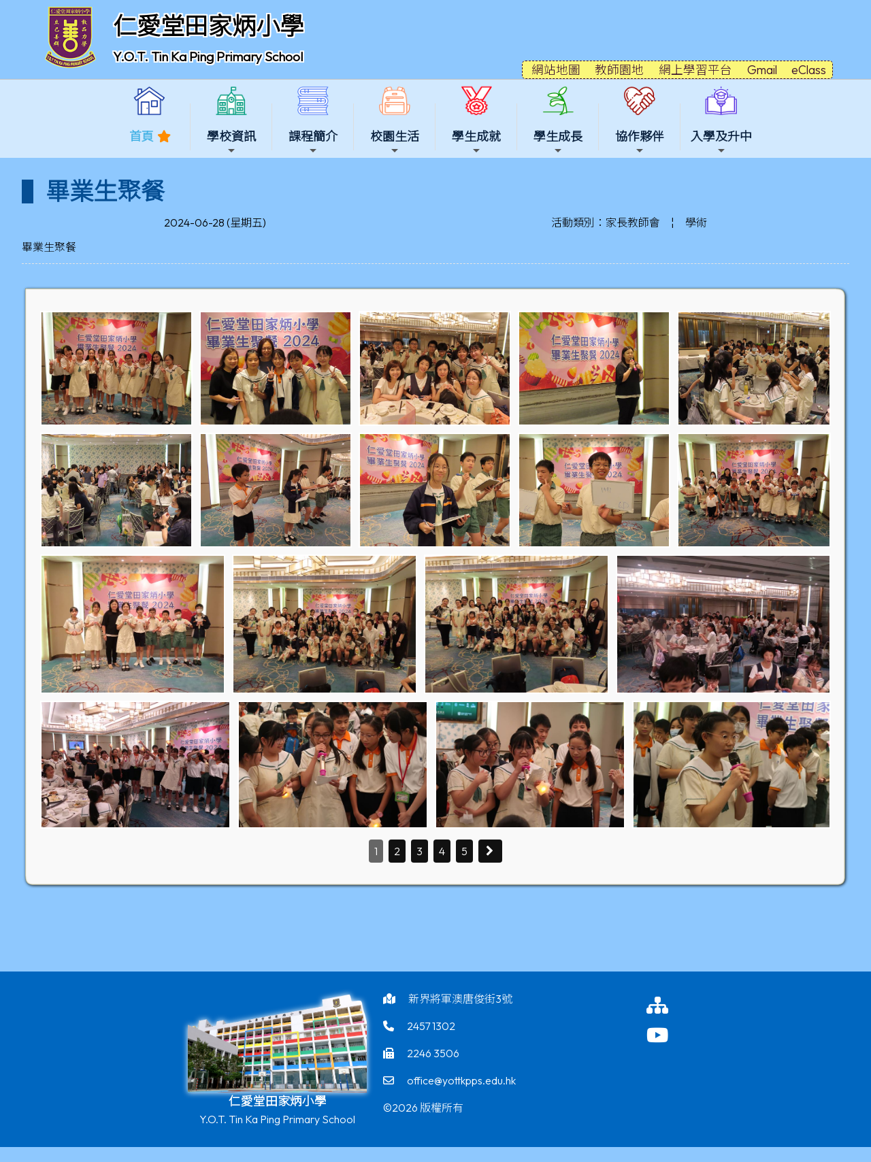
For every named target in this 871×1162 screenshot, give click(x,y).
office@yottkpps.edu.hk (461, 1080)
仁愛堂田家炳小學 (208, 26)
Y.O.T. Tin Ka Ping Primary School (208, 56)
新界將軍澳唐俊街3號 (460, 999)
